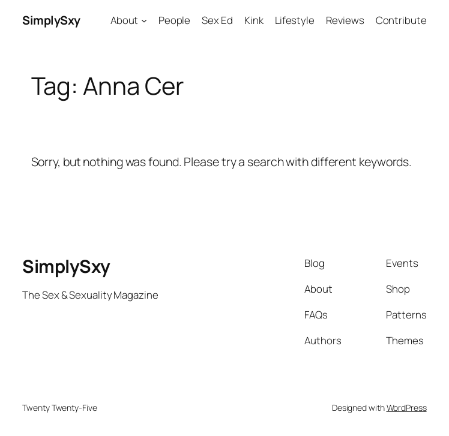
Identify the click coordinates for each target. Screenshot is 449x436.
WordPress (407, 407)
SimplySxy (51, 20)
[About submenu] (144, 20)
